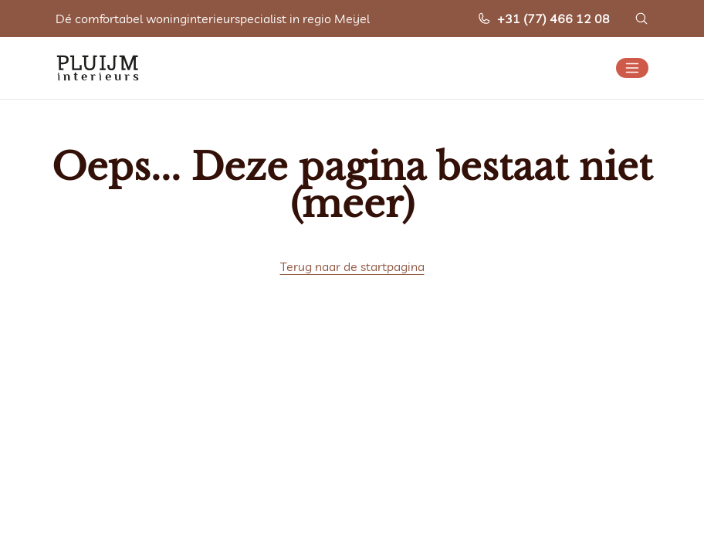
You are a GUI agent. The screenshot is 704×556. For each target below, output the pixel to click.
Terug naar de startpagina (352, 266)
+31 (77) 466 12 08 (543, 18)
